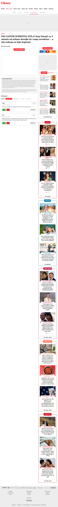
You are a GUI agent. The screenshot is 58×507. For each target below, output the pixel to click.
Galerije (45, 8)
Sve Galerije (47, 196)
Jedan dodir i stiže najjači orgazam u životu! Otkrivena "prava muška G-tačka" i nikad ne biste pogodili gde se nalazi (47, 452)
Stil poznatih (34, 12)
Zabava (41, 8)
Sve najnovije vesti (47, 117)
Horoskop (51, 8)
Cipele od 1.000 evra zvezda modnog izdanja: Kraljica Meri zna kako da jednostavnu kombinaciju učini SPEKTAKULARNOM (44, 95)
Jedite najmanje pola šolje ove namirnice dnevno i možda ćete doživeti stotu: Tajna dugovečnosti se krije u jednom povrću (44, 111)
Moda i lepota (9, 8)
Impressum (14, 504)
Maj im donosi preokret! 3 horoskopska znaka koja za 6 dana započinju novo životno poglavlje (47, 238)
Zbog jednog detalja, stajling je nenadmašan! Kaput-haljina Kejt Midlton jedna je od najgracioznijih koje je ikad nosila (47, 327)
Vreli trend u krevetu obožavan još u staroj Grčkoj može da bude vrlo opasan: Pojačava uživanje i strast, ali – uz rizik (47, 473)
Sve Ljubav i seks (47, 481)
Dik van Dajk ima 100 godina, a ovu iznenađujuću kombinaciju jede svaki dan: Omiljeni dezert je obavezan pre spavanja (47, 402)
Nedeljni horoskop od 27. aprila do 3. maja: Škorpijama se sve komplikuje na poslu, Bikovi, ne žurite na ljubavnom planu (47, 218)
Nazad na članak (5, 46)
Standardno (8, 98)
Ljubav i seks (25, 8)
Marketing (19, 504)
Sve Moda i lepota (48, 337)
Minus (29, 98)
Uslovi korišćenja (26, 504)
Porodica (31, 8)
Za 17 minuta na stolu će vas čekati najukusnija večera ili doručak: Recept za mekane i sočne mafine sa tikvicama (44, 78)
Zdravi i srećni (17, 8)
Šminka (19, 12)
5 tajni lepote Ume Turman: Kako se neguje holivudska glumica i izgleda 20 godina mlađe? (47, 307)
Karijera (36, 8)
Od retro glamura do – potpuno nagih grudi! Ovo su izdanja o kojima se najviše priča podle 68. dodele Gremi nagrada (47, 163)
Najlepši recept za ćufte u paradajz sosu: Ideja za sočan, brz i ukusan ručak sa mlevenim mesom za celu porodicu (47, 381)
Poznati (3, 8)
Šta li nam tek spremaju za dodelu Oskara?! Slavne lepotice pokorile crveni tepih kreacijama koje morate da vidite (47, 139)
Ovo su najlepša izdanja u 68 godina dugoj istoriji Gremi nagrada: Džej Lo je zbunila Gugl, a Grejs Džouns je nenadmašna (47, 186)
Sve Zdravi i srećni (48, 410)
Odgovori (33, 109)
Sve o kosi (26, 12)
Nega (14, 12)
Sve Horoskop (48, 264)
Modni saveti (42, 12)
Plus (23, 98)
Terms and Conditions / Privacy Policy (38, 504)
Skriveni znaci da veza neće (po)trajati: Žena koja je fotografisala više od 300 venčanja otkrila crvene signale (44, 103)
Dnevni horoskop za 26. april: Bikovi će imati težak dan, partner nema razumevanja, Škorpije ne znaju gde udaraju (47, 257)
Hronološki (16, 98)
